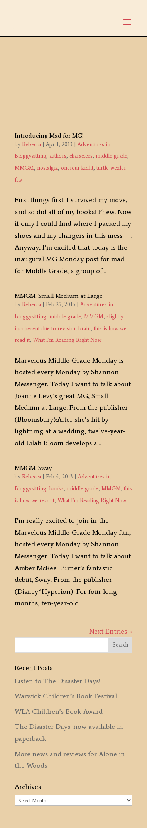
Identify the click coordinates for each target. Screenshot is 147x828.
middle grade (111, 156)
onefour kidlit (77, 168)
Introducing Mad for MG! (49, 135)
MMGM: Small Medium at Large (59, 295)
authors (57, 156)
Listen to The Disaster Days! (57, 681)
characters (81, 156)
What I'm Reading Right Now (67, 340)
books (56, 488)
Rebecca (31, 144)
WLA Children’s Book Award (59, 711)
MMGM (24, 168)
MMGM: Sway (33, 467)
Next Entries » (110, 631)
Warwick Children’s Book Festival (66, 696)
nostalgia (47, 168)
